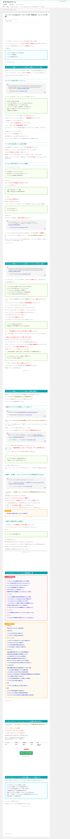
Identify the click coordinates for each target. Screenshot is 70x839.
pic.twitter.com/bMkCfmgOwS (14, 271)
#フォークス (30, 435)
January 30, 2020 (23, 91)
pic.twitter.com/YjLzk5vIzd (31, 412)
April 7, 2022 (29, 414)
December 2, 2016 (31, 439)
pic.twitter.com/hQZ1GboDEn (18, 483)
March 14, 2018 (24, 227)
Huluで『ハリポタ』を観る (26, 752)
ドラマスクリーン (9, 2)
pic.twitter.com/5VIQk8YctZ (18, 437)
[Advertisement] (26, 251)
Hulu (6, 744)
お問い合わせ (11, 4)
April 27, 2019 (29, 486)
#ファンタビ (38, 482)
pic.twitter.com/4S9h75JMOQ (23, 88)
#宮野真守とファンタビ (31, 482)
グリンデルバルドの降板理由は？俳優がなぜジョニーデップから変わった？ (20, 617)
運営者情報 (5, 4)
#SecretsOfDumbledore (21, 412)
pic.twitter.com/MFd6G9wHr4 (14, 224)
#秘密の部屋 (39, 435)
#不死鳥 (34, 435)
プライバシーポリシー (20, 4)
